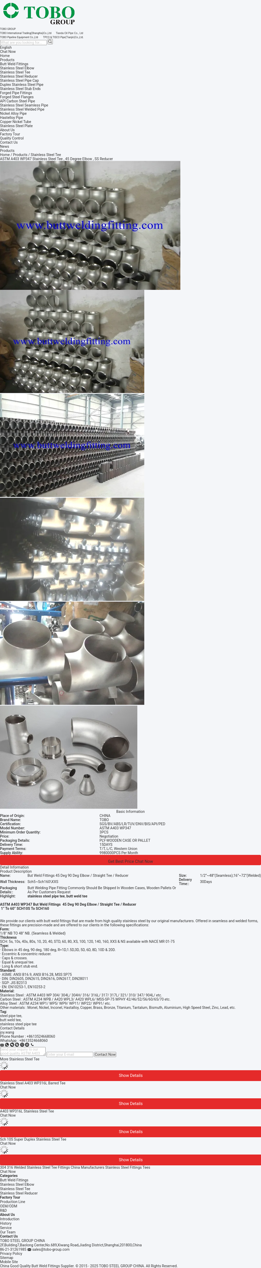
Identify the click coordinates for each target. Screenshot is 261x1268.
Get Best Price (121, 861)
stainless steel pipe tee (18, 1024)
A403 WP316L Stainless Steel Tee (27, 1111)
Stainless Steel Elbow (17, 1184)
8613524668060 (34, 1040)
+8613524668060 (41, 1036)
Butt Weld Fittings (14, 1180)
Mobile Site (9, 1262)
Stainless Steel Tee (15, 1189)
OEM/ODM (8, 1206)
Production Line (12, 1202)
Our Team (7, 1232)
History (6, 1223)
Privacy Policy (11, 1253)
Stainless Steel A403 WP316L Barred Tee (32, 1083)
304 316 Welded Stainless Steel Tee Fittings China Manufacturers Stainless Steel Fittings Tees (75, 1167)
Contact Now (105, 1054)
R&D (3, 1210)
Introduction (9, 1219)
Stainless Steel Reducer (19, 1193)
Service (6, 1228)
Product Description (16, 871)
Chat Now (8, 52)
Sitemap (6, 1258)
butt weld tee (10, 1020)
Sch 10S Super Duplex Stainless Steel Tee (33, 1139)
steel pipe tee (10, 1016)
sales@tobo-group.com (51, 1249)
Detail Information (14, 867)
